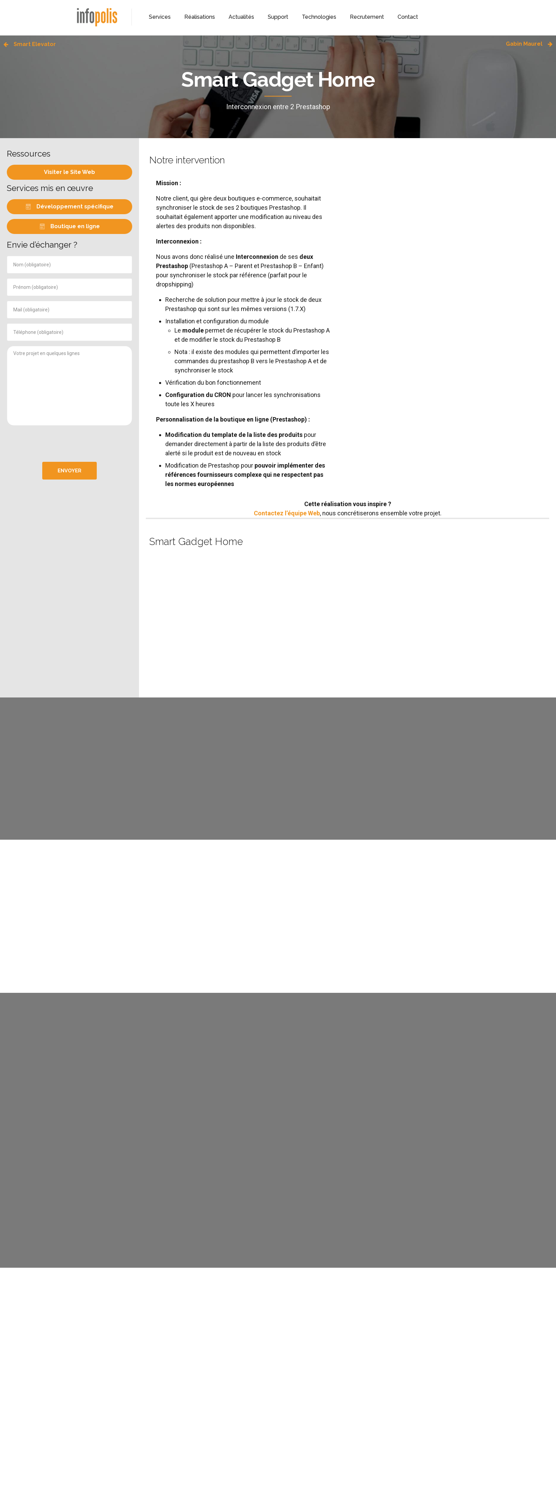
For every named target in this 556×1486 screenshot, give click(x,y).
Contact (408, 17)
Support (278, 17)
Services (160, 17)
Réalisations (199, 17)
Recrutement (367, 17)
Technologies (319, 17)
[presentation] (69, 443)
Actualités (241, 17)
